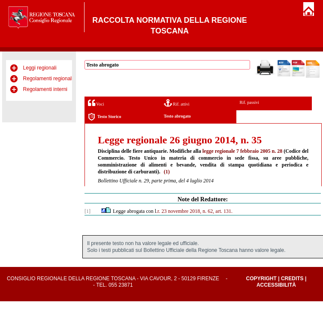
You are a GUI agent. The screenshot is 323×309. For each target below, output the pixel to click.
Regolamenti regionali (48, 79)
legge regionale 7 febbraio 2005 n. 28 (242, 151)
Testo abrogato (177, 116)
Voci (96, 102)
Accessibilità (276, 285)
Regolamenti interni (45, 89)
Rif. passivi (250, 102)
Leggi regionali (40, 68)
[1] (88, 211)
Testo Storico (104, 117)
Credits (292, 279)
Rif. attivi (177, 102)
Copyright (261, 279)
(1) (167, 172)
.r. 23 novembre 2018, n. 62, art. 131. (194, 211)
